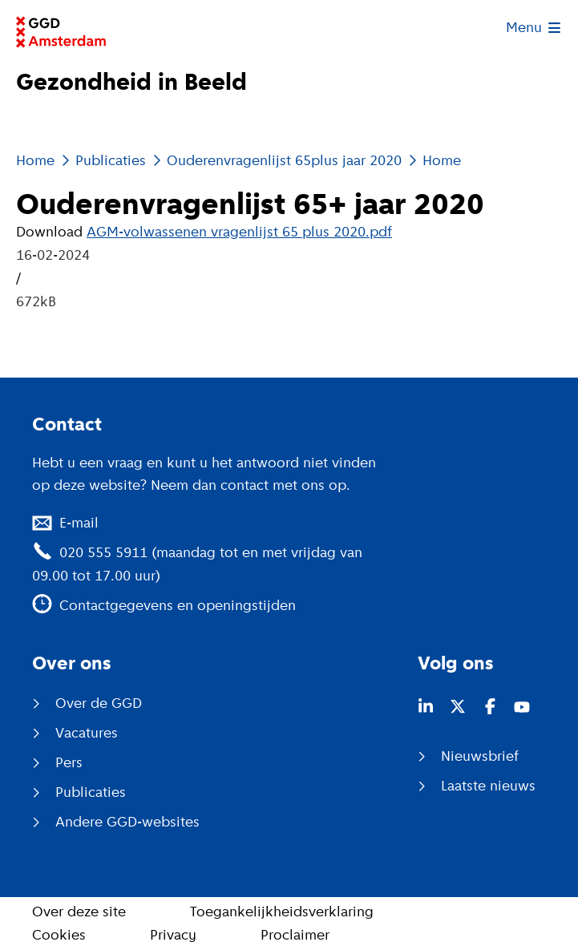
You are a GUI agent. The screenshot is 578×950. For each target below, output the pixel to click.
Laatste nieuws (488, 785)
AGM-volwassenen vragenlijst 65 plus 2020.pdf (239, 231)
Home (35, 160)
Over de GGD (98, 703)
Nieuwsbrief (480, 756)
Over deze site (79, 911)
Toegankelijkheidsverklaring (282, 911)
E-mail (79, 522)
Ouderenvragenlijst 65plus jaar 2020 (284, 160)
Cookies (59, 934)
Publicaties (110, 160)
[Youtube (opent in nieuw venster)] (522, 706)
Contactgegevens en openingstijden (177, 605)
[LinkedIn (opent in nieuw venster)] (426, 706)
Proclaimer (295, 934)
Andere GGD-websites (127, 821)
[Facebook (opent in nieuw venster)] (490, 706)
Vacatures (86, 732)
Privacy (173, 934)
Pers (69, 762)
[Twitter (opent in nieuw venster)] (458, 706)
